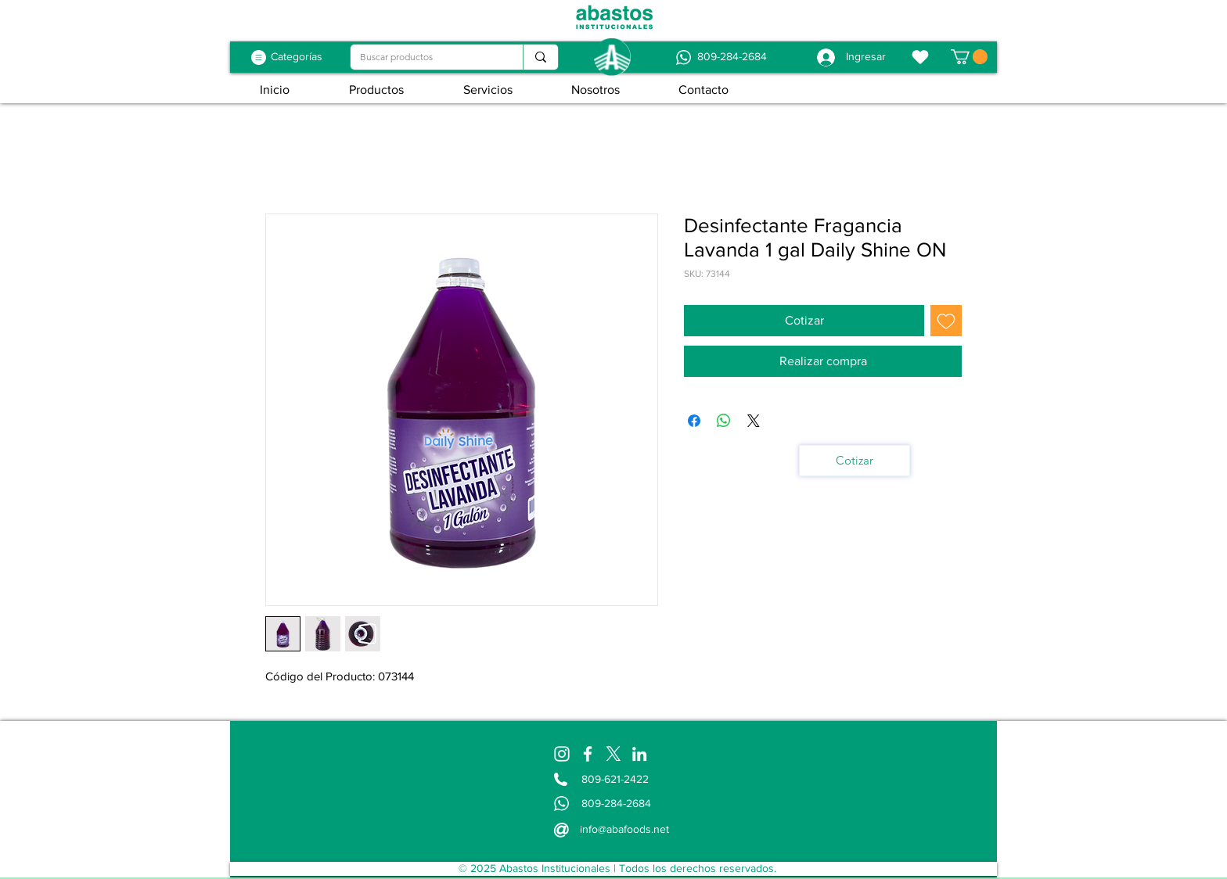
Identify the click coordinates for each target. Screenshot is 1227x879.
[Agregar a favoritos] (946, 320)
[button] (969, 56)
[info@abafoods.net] (626, 829)
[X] (613, 754)
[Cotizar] (854, 460)
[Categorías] (296, 57)
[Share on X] (753, 420)
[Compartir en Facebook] (694, 420)
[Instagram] (562, 754)
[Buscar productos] (425, 57)
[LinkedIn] (639, 754)
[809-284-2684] (731, 57)
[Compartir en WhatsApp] (723, 420)
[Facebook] (588, 754)
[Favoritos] (920, 57)
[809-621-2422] (617, 780)
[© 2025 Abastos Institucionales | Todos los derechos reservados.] (617, 869)
